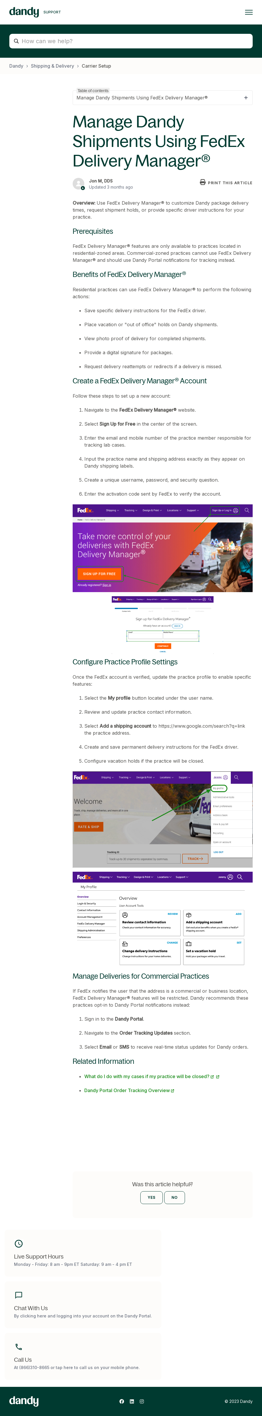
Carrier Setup (96, 66)
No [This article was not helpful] (175, 1197)
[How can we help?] (131, 41)
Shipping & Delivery (52, 66)
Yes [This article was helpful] (152, 1197)
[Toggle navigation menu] (249, 12)
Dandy (16, 66)
